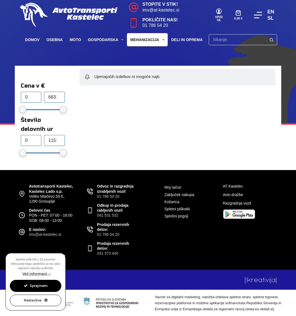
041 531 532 (107, 215)
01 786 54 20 (155, 25)
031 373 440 (107, 253)
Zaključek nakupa (179, 195)
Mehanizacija (148, 39)
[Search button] (271, 39)
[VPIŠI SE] (218, 15)
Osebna (54, 40)
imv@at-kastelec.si (161, 10)
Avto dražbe (233, 195)
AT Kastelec (233, 186)
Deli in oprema (190, 39)
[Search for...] (237, 39)
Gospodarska (107, 39)
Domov (32, 40)
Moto (75, 40)
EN (271, 12)
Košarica (171, 202)
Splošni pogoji (176, 216)
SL (271, 18)
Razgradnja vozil (237, 203)
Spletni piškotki (177, 209)
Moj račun (172, 187)
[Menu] (258, 15)
